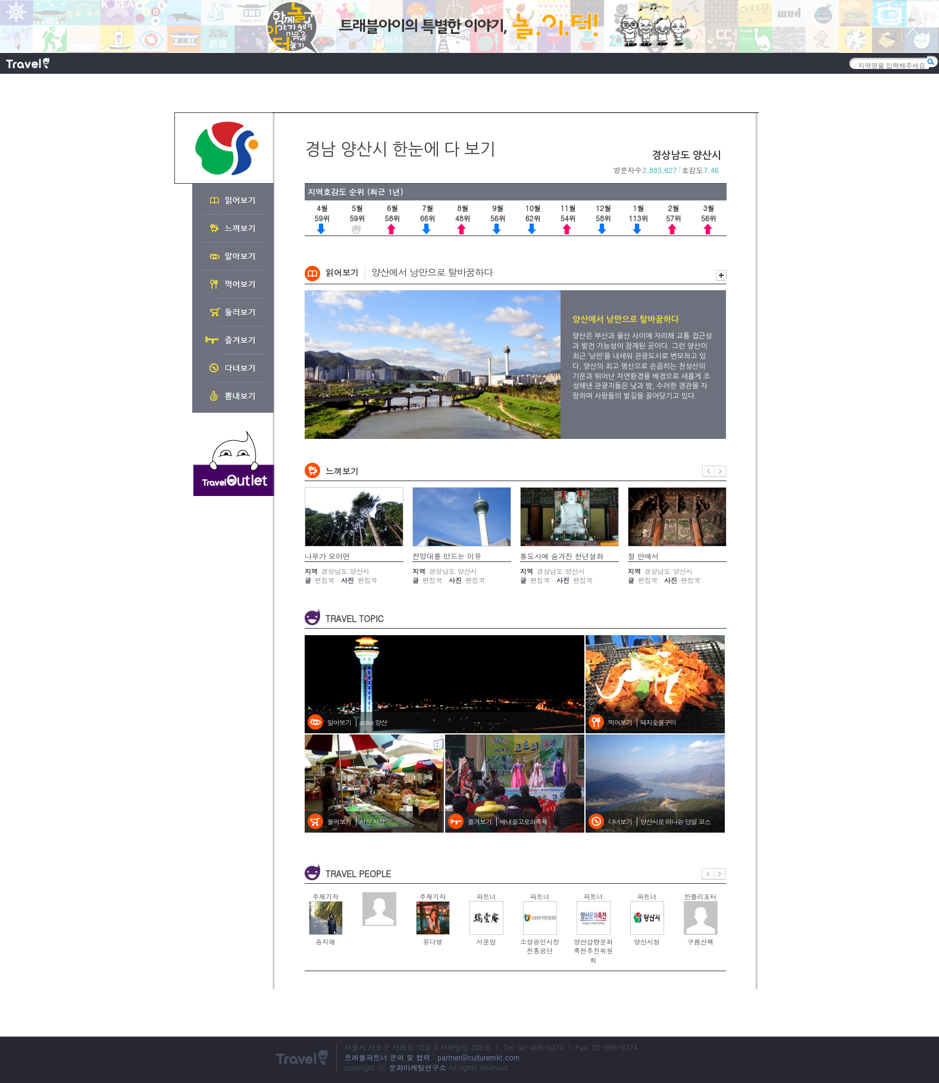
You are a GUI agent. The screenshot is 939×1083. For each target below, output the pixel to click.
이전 (708, 471)
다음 (721, 471)
